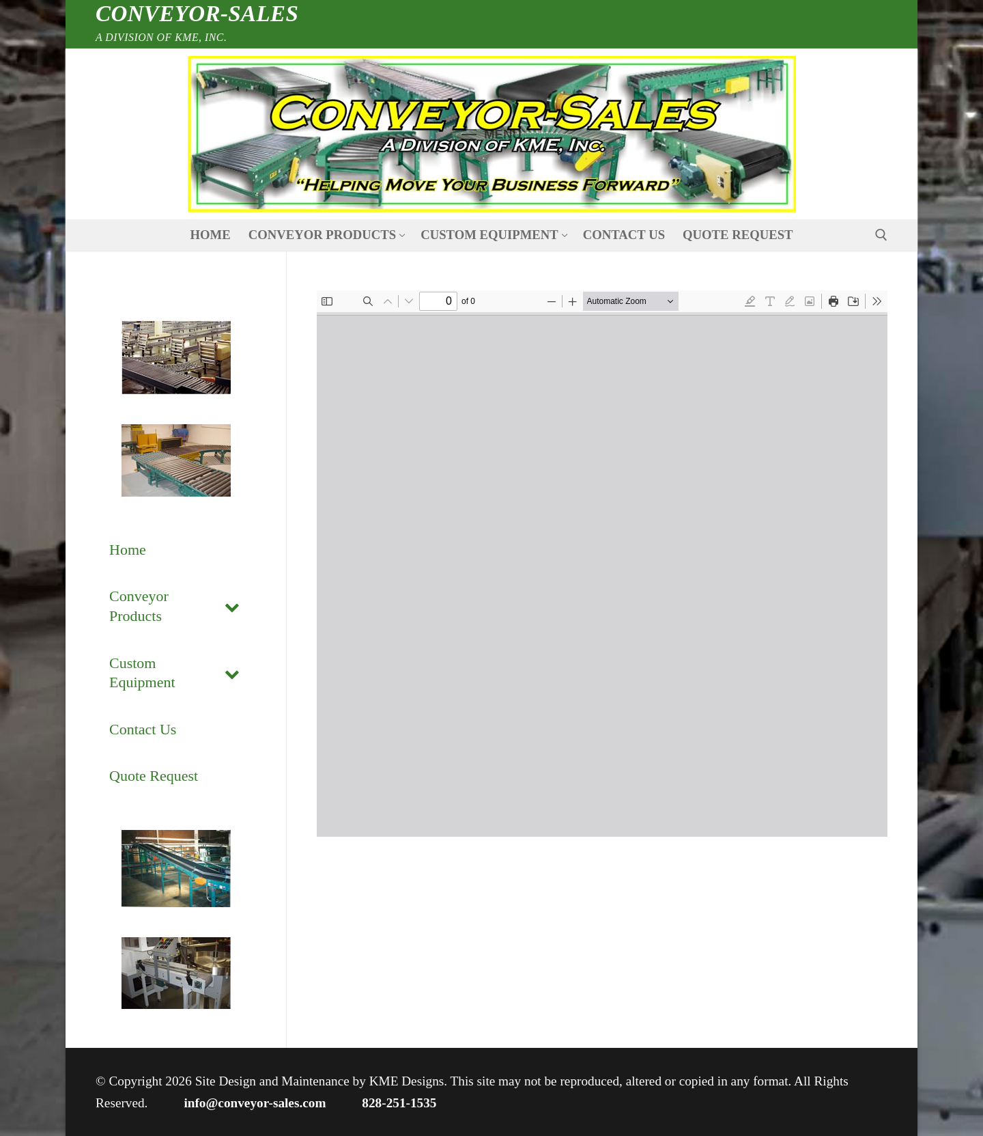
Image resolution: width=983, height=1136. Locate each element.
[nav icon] (491, 134)
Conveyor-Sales (197, 13)
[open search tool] (881, 235)
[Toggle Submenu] (232, 606)
